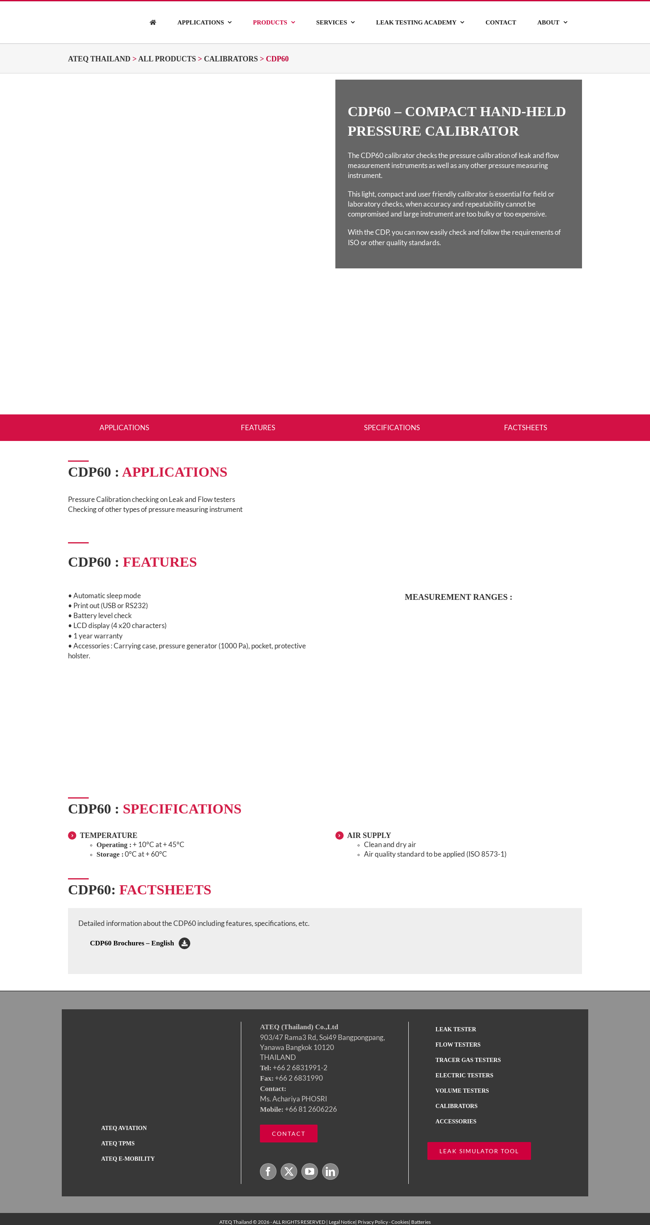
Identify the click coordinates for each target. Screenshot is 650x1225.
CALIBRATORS (231, 59)
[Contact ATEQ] (289, 1133)
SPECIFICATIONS (392, 427)
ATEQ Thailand (99, 59)
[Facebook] (268, 1171)
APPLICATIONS (124, 427)
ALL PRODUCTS (167, 59)
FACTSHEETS (525, 427)
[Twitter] (289, 1171)
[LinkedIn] (330, 1171)
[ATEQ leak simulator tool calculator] (479, 1151)
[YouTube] (309, 1171)
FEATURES (258, 427)
